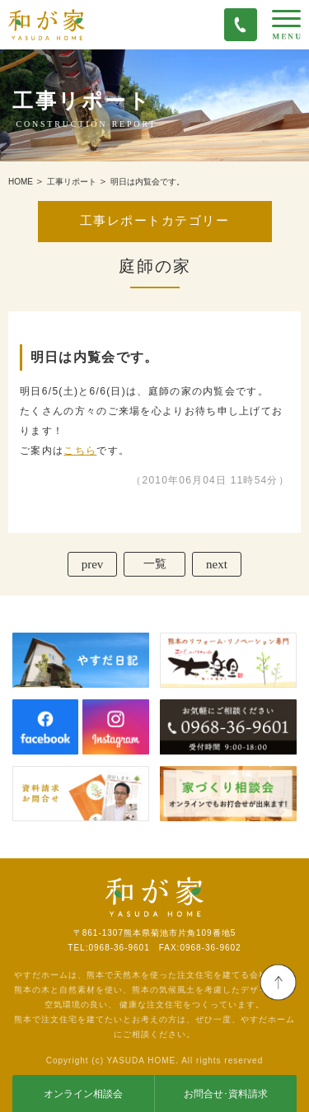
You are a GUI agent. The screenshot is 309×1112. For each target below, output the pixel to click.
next (216, 564)
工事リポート (71, 181)
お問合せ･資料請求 (226, 1094)
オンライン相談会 (83, 1094)
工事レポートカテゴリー (154, 220)
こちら (79, 450)
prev (93, 564)
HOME (20, 181)
